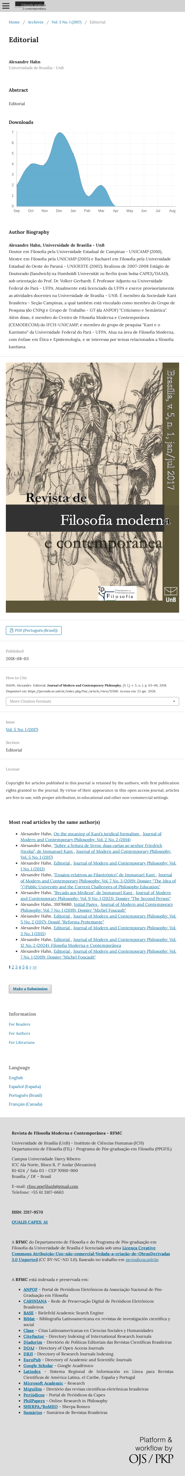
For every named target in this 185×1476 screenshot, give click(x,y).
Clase (28, 1330)
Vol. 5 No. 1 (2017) (67, 22)
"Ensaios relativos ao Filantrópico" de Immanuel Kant (105, 874)
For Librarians (22, 1042)
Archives (35, 22)
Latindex (32, 1371)
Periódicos (34, 1395)
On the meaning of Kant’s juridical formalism (97, 833)
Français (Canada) (25, 1104)
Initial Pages (86, 904)
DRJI (28, 1354)
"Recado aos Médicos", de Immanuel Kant (93, 892)
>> (35, 967)
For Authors (19, 1033)
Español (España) (25, 1086)
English (16, 1077)
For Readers (19, 1024)
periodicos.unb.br (142, 1259)
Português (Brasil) (25, 1095)
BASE (28, 1313)
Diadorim (32, 1342)
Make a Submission (30, 988)
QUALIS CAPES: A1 (30, 1222)
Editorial (62, 863)
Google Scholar (38, 1365)
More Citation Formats (30, 701)
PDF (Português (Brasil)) (35, 630)
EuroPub (32, 1359)
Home (14, 22)
